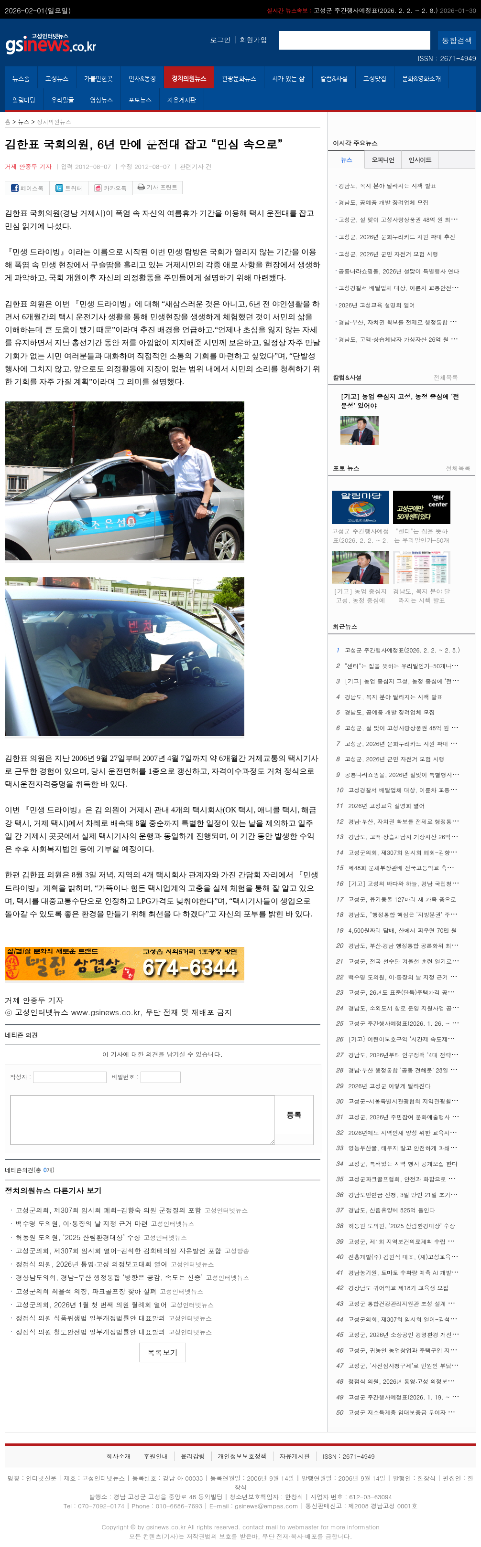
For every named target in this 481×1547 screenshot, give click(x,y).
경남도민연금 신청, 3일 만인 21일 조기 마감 (406, 1194)
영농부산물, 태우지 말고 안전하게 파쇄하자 (405, 1148)
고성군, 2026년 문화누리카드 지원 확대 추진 (397, 236)
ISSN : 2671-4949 (447, 58)
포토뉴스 (140, 100)
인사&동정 (142, 78)
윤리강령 (193, 1456)
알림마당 (23, 100)
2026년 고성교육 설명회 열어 (377, 305)
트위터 (68, 188)
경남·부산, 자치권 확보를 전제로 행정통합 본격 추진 (407, 322)
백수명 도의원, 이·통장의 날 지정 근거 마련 (82, 1223)
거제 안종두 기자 (28, 166)
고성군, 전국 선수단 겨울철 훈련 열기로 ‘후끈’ (409, 961)
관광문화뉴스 (239, 78)
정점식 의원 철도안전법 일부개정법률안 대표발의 (90, 1332)
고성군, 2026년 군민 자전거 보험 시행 (388, 254)
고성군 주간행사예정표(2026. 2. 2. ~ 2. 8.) (371, 10)
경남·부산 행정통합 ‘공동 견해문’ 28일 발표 (405, 1070)
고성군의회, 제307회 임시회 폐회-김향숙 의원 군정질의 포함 (108, 1210)
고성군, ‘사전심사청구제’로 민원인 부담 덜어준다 (413, 1365)
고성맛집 (374, 78)
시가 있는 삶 (288, 78)
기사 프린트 (157, 187)
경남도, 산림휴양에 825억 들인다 (392, 1210)
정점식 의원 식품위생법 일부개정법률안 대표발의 (90, 1318)
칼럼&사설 (334, 78)
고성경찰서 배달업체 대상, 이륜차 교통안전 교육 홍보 (409, 288)
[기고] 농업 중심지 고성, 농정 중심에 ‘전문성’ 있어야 (360, 594)
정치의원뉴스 (189, 78)
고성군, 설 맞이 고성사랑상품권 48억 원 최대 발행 (404, 219)
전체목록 (446, 377)
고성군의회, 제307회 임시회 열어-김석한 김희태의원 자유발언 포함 (118, 1250)
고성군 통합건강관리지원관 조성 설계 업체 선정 (411, 1303)
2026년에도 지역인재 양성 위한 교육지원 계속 (409, 1132)
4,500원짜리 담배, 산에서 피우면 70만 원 (403, 930)
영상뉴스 (101, 100)
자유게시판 (181, 100)
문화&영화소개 (421, 78)
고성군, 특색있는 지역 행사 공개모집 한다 (403, 1163)
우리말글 (62, 100)
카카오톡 (110, 188)
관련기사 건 (195, 166)
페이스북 (27, 188)
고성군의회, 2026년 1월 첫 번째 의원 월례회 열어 (91, 1304)
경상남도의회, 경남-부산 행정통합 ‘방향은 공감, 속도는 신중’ (109, 1277)
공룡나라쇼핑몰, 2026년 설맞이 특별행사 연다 (399, 271)
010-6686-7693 (179, 1505)
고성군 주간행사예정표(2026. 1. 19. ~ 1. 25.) (409, 1397)
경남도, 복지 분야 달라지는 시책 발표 (388, 185)
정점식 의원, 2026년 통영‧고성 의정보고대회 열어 (91, 1264)
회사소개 (118, 1456)
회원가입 (253, 39)
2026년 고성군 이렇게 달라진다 (390, 1086)
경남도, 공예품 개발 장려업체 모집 (384, 202)
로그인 (220, 39)
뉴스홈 (21, 78)
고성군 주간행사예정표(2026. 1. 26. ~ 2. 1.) (408, 1023)
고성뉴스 (56, 78)
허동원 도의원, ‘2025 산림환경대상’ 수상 (78, 1237)
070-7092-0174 (102, 1505)
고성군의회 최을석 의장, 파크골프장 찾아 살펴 (86, 1291)
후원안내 (155, 1456)
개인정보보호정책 (242, 1456)
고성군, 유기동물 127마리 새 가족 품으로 (403, 899)
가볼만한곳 (98, 78)
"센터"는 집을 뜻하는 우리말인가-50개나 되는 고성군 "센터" (421, 538)
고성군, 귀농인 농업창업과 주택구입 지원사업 (408, 1350)
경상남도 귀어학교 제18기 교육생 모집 (399, 1288)
